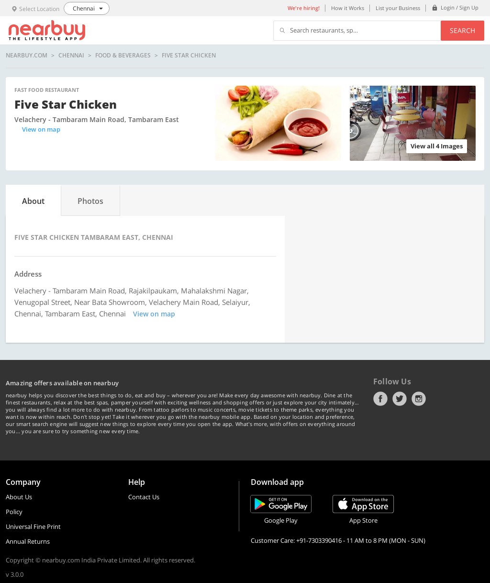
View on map (41, 129)
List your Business (398, 7)
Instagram (419, 399)
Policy (14, 511)
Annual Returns (28, 541)
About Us (19, 497)
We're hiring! (304, 7)
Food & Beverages (123, 55)
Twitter (399, 399)
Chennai (71, 55)
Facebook (380, 399)
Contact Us (143, 497)
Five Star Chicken (189, 55)
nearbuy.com (26, 55)
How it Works (347, 7)
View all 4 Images (437, 146)
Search (462, 30)
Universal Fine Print (33, 526)
